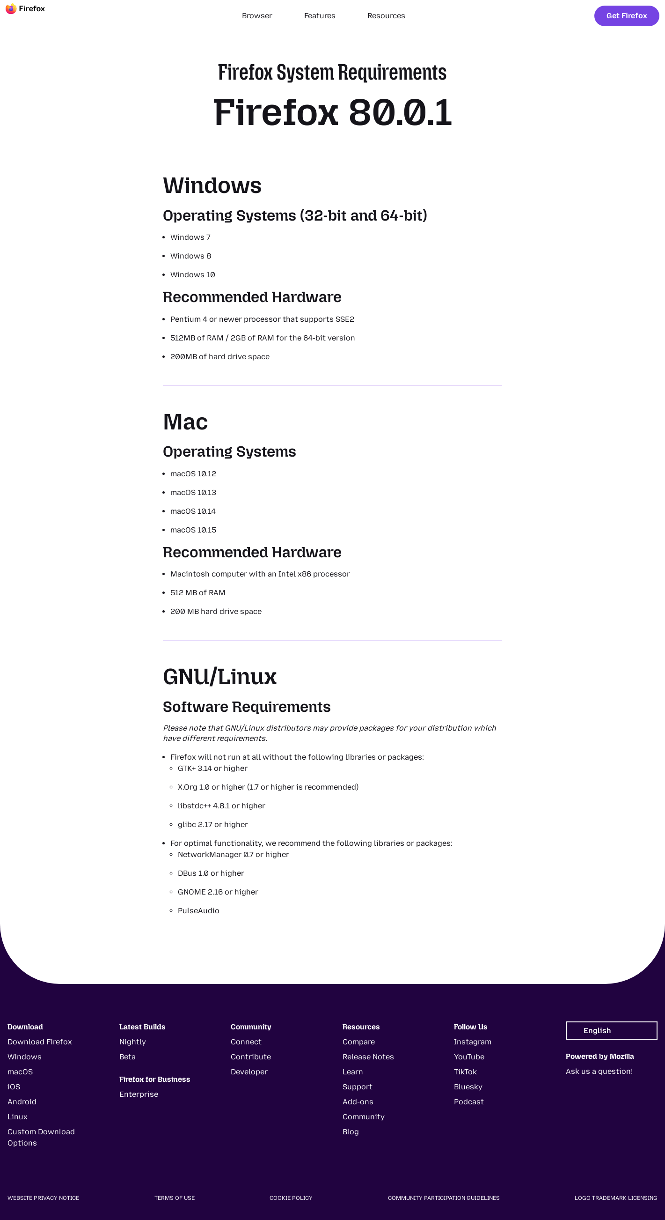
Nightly (132, 1041)
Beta (127, 1056)
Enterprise (138, 1094)
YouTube (469, 1056)
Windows (24, 1056)
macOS (20, 1071)
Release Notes (368, 1056)
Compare (359, 1041)
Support (358, 1086)
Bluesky (468, 1086)
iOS (13, 1086)
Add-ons (358, 1101)
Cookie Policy (291, 1198)
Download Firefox (39, 1041)
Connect (246, 1041)
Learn (353, 1071)
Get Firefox (627, 15)
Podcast (469, 1101)
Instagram (472, 1041)
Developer (249, 1071)
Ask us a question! (599, 1071)
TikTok (465, 1071)
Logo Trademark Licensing (616, 1198)
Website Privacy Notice (43, 1198)
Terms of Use (174, 1198)
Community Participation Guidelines (444, 1198)
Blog (351, 1131)
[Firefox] (34, 16)
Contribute (251, 1056)
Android (22, 1101)
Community (364, 1116)
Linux (17, 1116)
